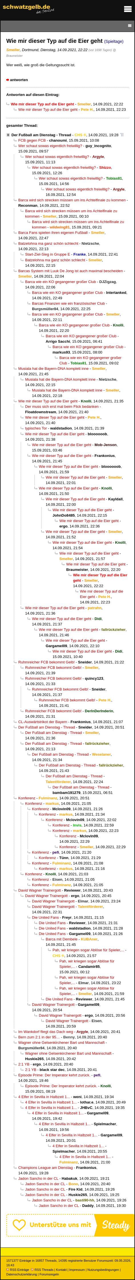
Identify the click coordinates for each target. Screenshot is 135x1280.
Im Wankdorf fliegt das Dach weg (45, 1032)
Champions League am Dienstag (45, 1167)
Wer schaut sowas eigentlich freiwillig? (50, 146)
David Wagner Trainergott (39, 890)
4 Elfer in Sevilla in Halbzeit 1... (44, 1097)
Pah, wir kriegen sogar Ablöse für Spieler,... (88, 950)
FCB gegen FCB (32, 140)
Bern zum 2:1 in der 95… (39, 1037)
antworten (19, 80)
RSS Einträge (17, 1269)
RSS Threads (42, 1269)
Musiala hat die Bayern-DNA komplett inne (53, 368)
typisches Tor (36, 428)
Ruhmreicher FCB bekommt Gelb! (46, 662)
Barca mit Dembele (62, 939)
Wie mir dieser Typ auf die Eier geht (48, 109)
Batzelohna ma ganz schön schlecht (48, 243)
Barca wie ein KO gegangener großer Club (60, 282)
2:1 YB (23, 1064)
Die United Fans (45, 917)
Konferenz (26, 798)
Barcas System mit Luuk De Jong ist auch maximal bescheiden (70, 271)
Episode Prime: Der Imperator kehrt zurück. (54, 1075)
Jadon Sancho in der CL (38, 1178)
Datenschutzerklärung (21, 1274)
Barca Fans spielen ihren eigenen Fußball (53, 232)
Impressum (77, 1269)
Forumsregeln (49, 1274)
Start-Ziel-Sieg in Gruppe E (47, 254)
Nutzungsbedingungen (103, 1269)
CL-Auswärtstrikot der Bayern (42, 722)
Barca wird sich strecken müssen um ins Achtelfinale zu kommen (72, 200)
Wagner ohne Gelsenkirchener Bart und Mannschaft (61, 1042)
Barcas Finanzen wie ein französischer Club (68, 303)
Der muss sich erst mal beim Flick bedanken (61, 406)
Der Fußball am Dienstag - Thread (41, 135)
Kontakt (61, 1269)
